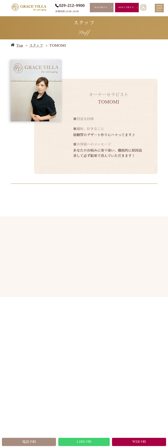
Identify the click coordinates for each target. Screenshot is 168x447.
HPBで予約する (126, 7)
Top (19, 45)
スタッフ (36, 45)
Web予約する (100, 7)
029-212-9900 (72, 5)
